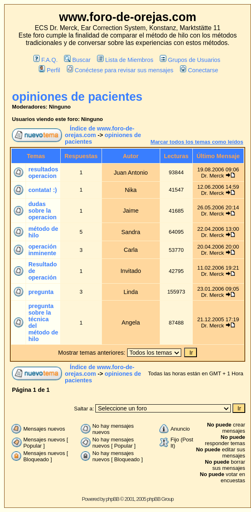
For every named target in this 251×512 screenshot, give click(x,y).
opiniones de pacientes (77, 96)
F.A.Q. (45, 60)
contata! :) (42, 190)
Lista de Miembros (125, 60)
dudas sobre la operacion (42, 210)
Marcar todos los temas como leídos (197, 142)
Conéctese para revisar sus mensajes (120, 70)
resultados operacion (43, 172)
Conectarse (199, 70)
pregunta (41, 292)
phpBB (112, 499)
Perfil (49, 70)
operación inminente (42, 249)
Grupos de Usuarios (190, 60)
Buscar (77, 60)
